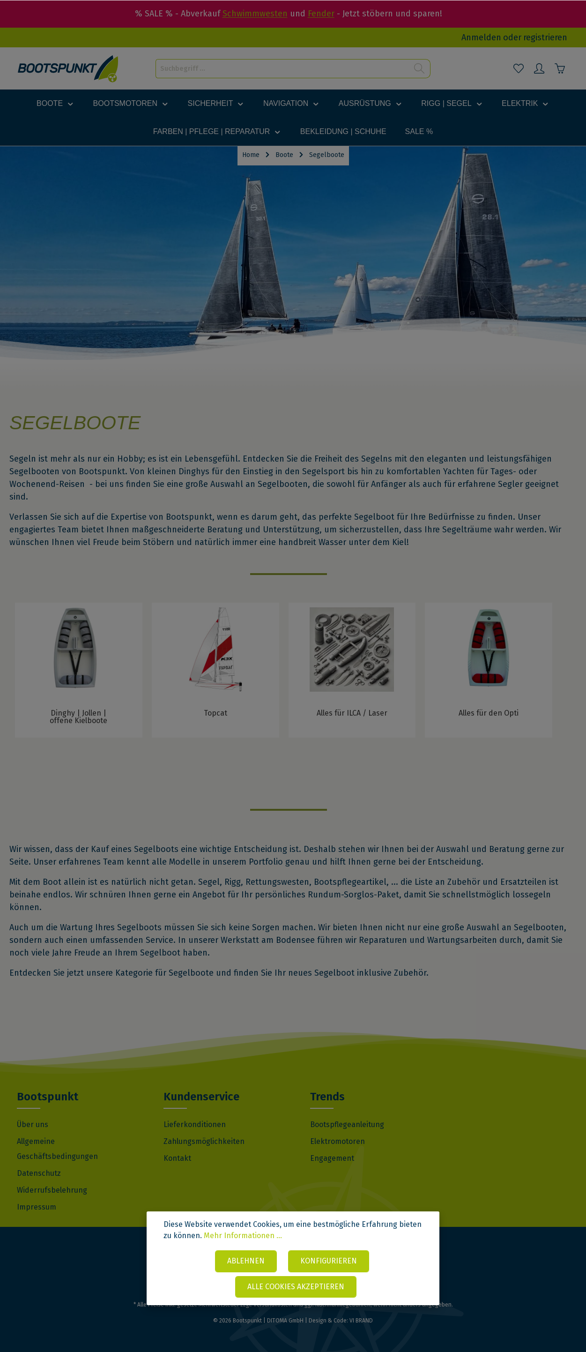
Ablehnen (246, 1260)
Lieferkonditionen (194, 1124)
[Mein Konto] (539, 68)
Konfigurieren (328, 1260)
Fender (321, 13)
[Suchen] (419, 68)
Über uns (32, 1124)
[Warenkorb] (559, 68)
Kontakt (177, 1158)
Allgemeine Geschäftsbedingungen (57, 1149)
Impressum (36, 1207)
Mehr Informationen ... (243, 1235)
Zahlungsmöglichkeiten (204, 1141)
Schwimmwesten (255, 13)
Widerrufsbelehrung (52, 1190)
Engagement (332, 1158)
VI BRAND (361, 1320)
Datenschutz (39, 1173)
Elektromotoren (337, 1141)
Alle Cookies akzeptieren (295, 1286)
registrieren (545, 37)
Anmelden (481, 37)
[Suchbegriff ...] (282, 68)
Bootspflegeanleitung (347, 1124)
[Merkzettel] (518, 68)
